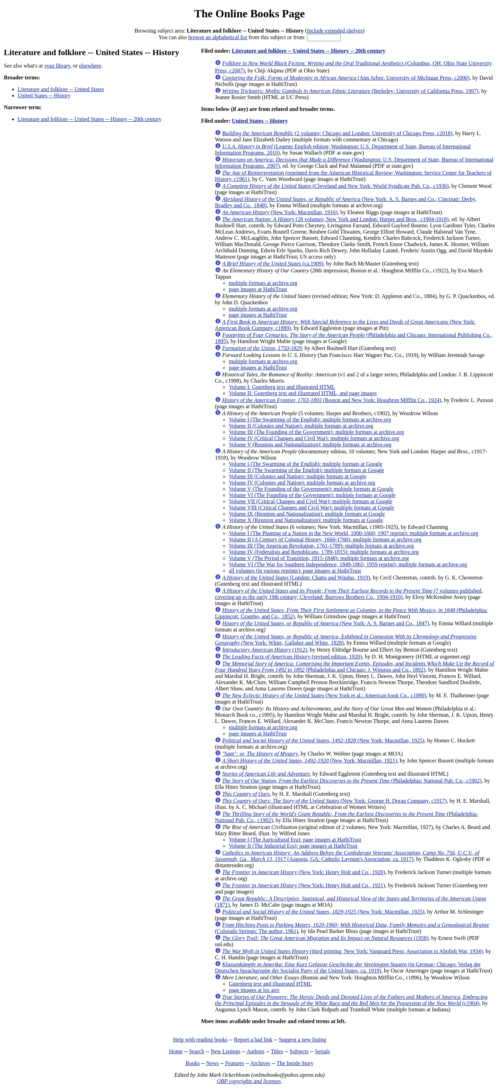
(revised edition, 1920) (292, 657)
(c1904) (351, 1000)
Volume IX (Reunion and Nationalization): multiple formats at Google (307, 514)
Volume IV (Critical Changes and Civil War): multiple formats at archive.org (314, 438)
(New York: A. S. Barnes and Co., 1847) (325, 623)
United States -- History (44, 95)
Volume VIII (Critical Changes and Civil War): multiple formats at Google (311, 508)
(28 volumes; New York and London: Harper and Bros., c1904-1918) (335, 219)
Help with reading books (200, 1040)
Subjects (299, 1051)
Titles (277, 1051)
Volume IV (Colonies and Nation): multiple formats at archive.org (302, 483)
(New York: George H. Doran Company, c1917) (334, 801)
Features (234, 1063)
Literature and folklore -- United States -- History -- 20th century (89, 119)
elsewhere (90, 66)
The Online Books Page (249, 13)
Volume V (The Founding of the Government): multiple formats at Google (311, 489)
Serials (322, 1051)
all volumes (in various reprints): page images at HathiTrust (295, 571)
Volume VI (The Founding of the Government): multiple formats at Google (312, 495)
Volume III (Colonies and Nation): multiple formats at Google (297, 476)
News (212, 1063)
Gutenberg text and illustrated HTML (270, 984)
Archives (260, 1063)
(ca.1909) (272, 264)
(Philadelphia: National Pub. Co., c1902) (352, 781)
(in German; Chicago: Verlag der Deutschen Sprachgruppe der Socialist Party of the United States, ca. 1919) (348, 967)
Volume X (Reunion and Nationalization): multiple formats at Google (306, 520)
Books (192, 1063)
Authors (255, 1051)
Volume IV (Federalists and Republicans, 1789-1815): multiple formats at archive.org (324, 552)
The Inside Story (295, 1063)
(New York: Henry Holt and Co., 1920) (303, 872)
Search (196, 1051)
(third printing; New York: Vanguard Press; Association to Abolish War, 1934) (352, 951)
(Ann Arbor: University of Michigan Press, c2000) (346, 78)
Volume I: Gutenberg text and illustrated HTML (282, 387)
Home (176, 1051)
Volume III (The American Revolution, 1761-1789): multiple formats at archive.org (321, 546)
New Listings (225, 1051)
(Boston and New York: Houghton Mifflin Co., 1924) (331, 400)
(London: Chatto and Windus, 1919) (296, 578)
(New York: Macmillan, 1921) (309, 761)
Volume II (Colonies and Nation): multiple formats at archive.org (301, 426)
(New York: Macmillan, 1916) (280, 212)
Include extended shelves (335, 31)
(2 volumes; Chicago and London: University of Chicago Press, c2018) (337, 133)
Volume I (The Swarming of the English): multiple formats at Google (305, 464)
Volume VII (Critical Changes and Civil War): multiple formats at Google (310, 501)
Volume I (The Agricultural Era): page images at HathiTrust (295, 840)
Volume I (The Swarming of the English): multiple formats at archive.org (310, 419)
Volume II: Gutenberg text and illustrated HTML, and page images (303, 393)
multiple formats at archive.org (263, 283)
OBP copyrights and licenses (249, 1081)
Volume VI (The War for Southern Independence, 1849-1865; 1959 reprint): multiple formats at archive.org (348, 564)
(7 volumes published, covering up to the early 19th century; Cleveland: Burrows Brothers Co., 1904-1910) (349, 594)
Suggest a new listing (302, 1040)
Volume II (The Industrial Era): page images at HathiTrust (293, 846)
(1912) (264, 650)
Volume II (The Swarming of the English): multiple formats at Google (306, 470)
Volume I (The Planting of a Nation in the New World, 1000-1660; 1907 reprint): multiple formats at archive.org (353, 533)
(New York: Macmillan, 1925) (323, 740)
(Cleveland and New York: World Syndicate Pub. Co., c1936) (335, 186)
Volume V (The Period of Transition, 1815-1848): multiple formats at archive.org (319, 558)
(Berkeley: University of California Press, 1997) (350, 91)
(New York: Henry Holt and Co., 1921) (303, 885)
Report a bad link (253, 1040)
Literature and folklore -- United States (61, 89)
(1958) (325, 938)
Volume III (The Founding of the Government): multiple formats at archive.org (316, 432)
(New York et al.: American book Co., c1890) (324, 695)
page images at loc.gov (254, 990)
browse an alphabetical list (217, 37)
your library (57, 66)
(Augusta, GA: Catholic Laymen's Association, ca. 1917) (347, 856)
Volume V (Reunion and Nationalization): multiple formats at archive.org (310, 444)
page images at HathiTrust (258, 289)
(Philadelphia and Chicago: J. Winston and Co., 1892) (354, 667)
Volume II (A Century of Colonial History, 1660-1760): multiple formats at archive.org (325, 539)
